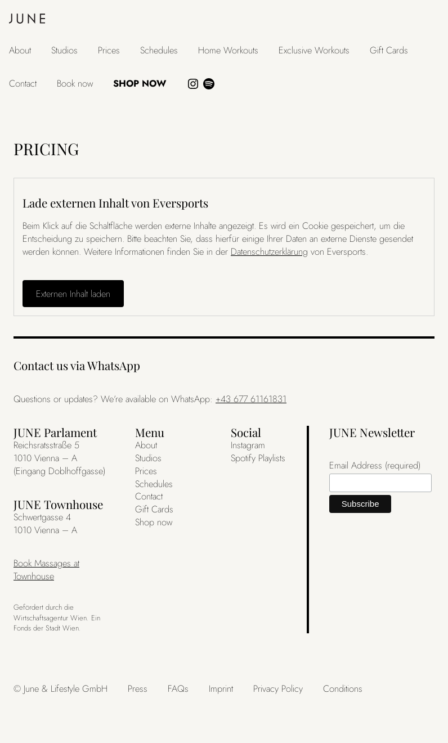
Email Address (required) (374, 465)
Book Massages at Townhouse (46, 569)
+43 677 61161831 (251, 399)
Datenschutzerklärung (269, 251)
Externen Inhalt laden (73, 293)
